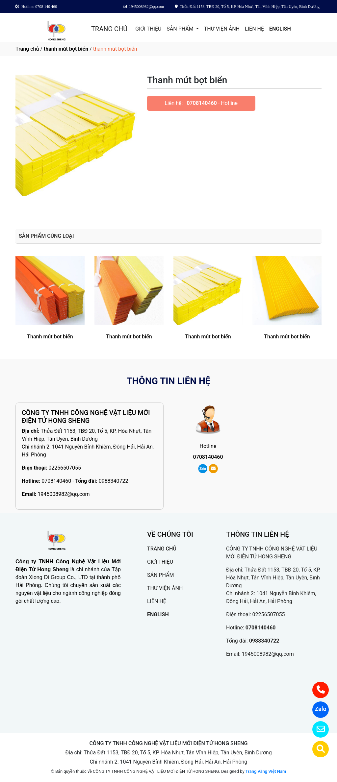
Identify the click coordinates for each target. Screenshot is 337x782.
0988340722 (113, 481)
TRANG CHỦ (109, 29)
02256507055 (64, 468)
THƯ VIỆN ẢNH (222, 29)
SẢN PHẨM (180, 29)
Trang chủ (27, 49)
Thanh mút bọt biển (50, 336)
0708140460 (202, 103)
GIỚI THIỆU (148, 29)
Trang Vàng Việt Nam (266, 771)
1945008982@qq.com (64, 494)
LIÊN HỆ (254, 29)
